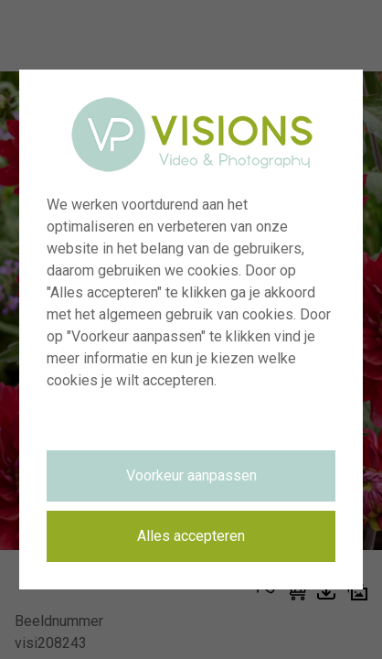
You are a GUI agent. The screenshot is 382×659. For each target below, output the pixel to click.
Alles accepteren (191, 536)
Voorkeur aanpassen (191, 475)
